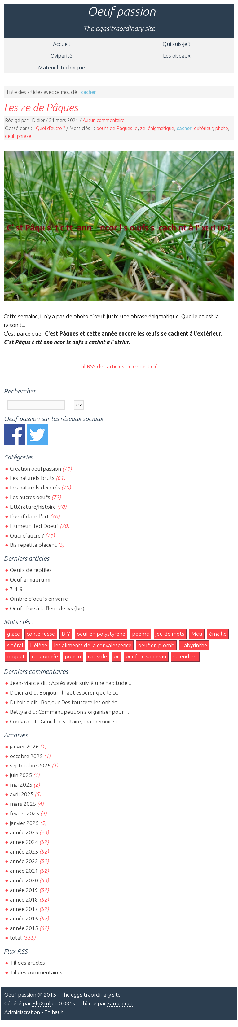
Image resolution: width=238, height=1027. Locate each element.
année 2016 (24, 918)
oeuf (10, 136)
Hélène (38, 645)
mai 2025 (21, 785)
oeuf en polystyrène (101, 634)
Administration (22, 1012)
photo (221, 128)
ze (142, 128)
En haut (53, 1012)
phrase (24, 136)
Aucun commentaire (104, 120)
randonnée (45, 656)
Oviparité (61, 56)
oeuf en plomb (156, 645)
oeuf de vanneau (146, 656)
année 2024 (24, 842)
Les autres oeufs (30, 497)
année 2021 (24, 871)
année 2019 (24, 890)
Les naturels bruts (32, 478)
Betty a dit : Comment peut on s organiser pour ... (69, 712)
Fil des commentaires (36, 972)
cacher (184, 128)
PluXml (41, 1003)
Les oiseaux (177, 56)
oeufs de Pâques (114, 128)
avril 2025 (21, 794)
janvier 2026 (24, 746)
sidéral (15, 645)
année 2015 (24, 928)
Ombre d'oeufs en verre (39, 599)
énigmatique (161, 128)
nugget (16, 656)
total (16, 938)
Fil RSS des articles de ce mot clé (119, 366)
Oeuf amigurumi (30, 579)
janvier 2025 (24, 823)
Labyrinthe (194, 645)
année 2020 (24, 880)
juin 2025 (21, 775)
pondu (73, 656)
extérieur (203, 128)
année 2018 (24, 899)
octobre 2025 (26, 756)
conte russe (41, 634)
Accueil (61, 44)
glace (13, 634)
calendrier (185, 656)
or (116, 656)
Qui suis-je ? (177, 44)
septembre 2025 (30, 765)
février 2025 (24, 813)
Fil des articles (27, 963)
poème (140, 634)
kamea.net (120, 1003)
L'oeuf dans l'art (29, 516)
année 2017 (24, 909)
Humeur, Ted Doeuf (34, 526)
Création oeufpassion (35, 469)
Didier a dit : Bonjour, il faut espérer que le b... (65, 693)
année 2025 (24, 832)
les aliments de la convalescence (92, 645)
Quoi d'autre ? (50, 128)
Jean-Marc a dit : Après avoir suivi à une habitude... (70, 683)
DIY (66, 634)
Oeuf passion (121, 11)
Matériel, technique (61, 67)
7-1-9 (16, 589)
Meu (196, 634)
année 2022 (24, 861)
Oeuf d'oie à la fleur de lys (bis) (47, 608)
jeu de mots (170, 634)
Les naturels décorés (35, 487)
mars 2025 (23, 804)
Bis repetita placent (33, 545)
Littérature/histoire (33, 507)
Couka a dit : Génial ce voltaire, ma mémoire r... (65, 721)
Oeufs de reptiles (31, 570)
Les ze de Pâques (41, 107)
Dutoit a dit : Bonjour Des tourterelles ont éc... (65, 702)
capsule (97, 656)
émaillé (218, 634)
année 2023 (24, 851)
